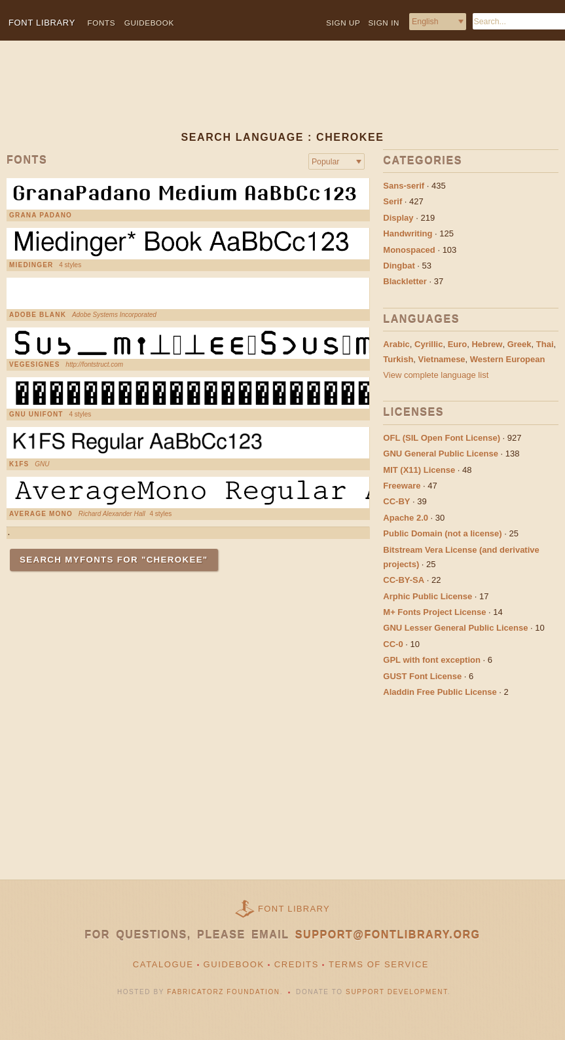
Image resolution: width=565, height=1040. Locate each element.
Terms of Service (379, 964)
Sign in (383, 22)
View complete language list (435, 375)
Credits (296, 964)
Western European (507, 359)
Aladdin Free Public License (439, 692)
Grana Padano (40, 215)
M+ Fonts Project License (434, 612)
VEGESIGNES (34, 365)
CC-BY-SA (403, 580)
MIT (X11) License (419, 470)
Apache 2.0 (405, 518)
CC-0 (393, 644)
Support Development (397, 991)
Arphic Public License (427, 596)
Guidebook (149, 22)
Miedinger (31, 265)
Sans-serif (403, 186)
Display (398, 218)
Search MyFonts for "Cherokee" (114, 560)
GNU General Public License (440, 453)
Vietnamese (441, 359)
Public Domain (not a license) (442, 533)
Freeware (401, 486)
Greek (519, 344)
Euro (457, 344)
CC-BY (396, 501)
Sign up (343, 22)
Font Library (294, 909)
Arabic (396, 344)
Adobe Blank (37, 315)
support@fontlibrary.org (388, 934)
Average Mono (41, 514)
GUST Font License (422, 676)
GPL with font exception (432, 660)
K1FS (19, 464)
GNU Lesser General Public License (455, 628)
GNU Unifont (36, 414)
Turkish (398, 359)
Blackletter (404, 281)
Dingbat (398, 265)
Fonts (102, 22)
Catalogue (163, 964)
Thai (545, 344)
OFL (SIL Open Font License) (441, 438)
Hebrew (486, 344)
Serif (392, 201)
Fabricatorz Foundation (223, 991)
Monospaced (409, 250)
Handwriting (407, 233)
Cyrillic (428, 344)
